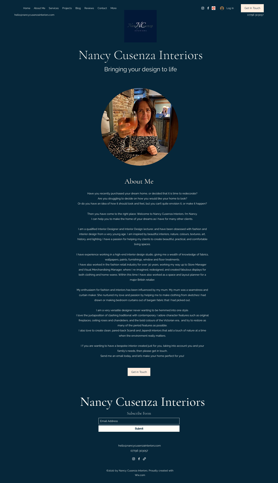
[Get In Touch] (252, 8)
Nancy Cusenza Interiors (141, 55)
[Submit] (139, 428)
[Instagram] (203, 8)
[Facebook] (208, 8)
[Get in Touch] (139, 372)
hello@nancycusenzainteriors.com (34, 14)
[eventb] (213, 8)
